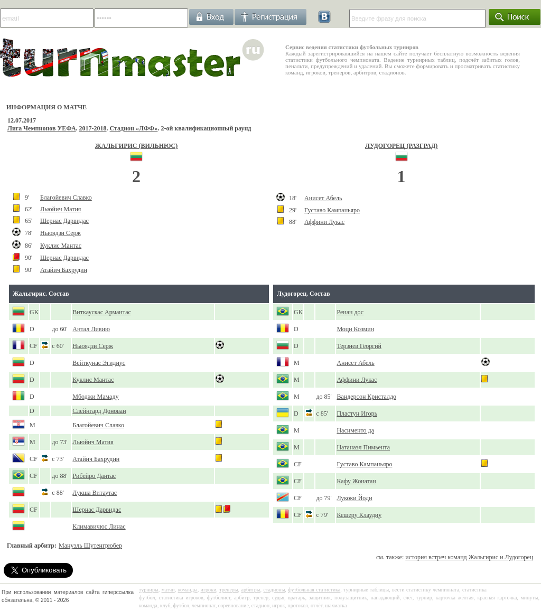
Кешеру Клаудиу (359, 515)
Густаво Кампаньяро (332, 210)
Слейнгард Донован (99, 411)
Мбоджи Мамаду (95, 396)
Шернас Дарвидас (64, 220)
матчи (168, 590)
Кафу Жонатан (356, 481)
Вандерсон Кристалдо (366, 396)
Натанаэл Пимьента (363, 447)
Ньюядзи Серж (60, 233)
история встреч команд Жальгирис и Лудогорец (469, 557)
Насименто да (355, 430)
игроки (209, 590)
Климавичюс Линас (98, 526)
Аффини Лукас (324, 221)
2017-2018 (93, 128)
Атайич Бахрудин (63, 270)
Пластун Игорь (357, 413)
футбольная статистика (314, 590)
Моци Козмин (355, 329)
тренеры (228, 590)
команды (188, 590)
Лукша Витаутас (94, 492)
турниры (148, 590)
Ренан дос (350, 312)
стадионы (274, 590)
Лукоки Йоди (354, 498)
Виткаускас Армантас (101, 312)
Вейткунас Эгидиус (98, 362)
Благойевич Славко (66, 197)
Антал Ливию (91, 329)
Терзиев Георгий (359, 346)
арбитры (250, 590)
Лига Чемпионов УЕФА (41, 128)
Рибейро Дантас (94, 476)
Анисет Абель (323, 198)
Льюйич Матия (60, 209)
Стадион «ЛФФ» (134, 128)
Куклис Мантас (60, 245)
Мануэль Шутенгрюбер (90, 545)
